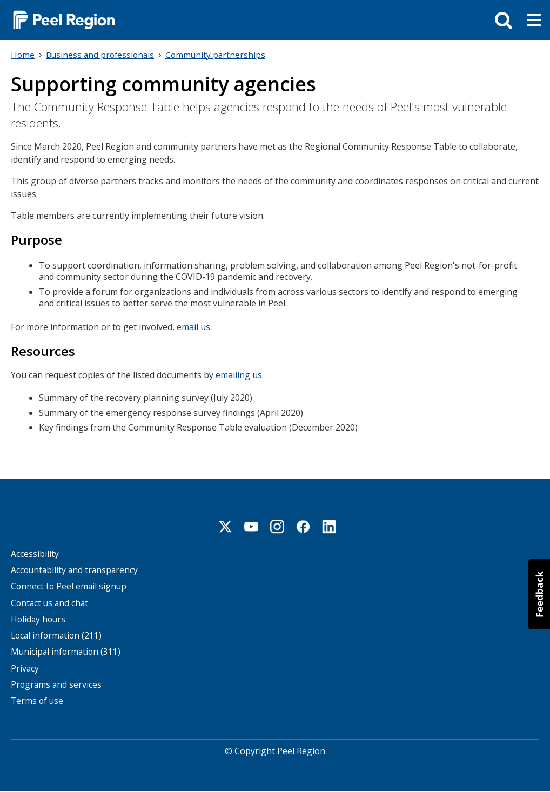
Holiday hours (38, 619)
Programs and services (56, 684)
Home (23, 54)
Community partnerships (215, 54)
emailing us (239, 375)
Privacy (25, 668)
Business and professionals (100, 54)
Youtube (251, 527)
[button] (539, 594)
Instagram (277, 527)
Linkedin (329, 527)
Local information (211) (56, 635)
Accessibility (35, 554)
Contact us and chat (49, 603)
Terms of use (37, 701)
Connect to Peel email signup (68, 586)
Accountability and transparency (74, 570)
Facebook (303, 527)
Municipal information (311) (65, 651)
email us (193, 327)
